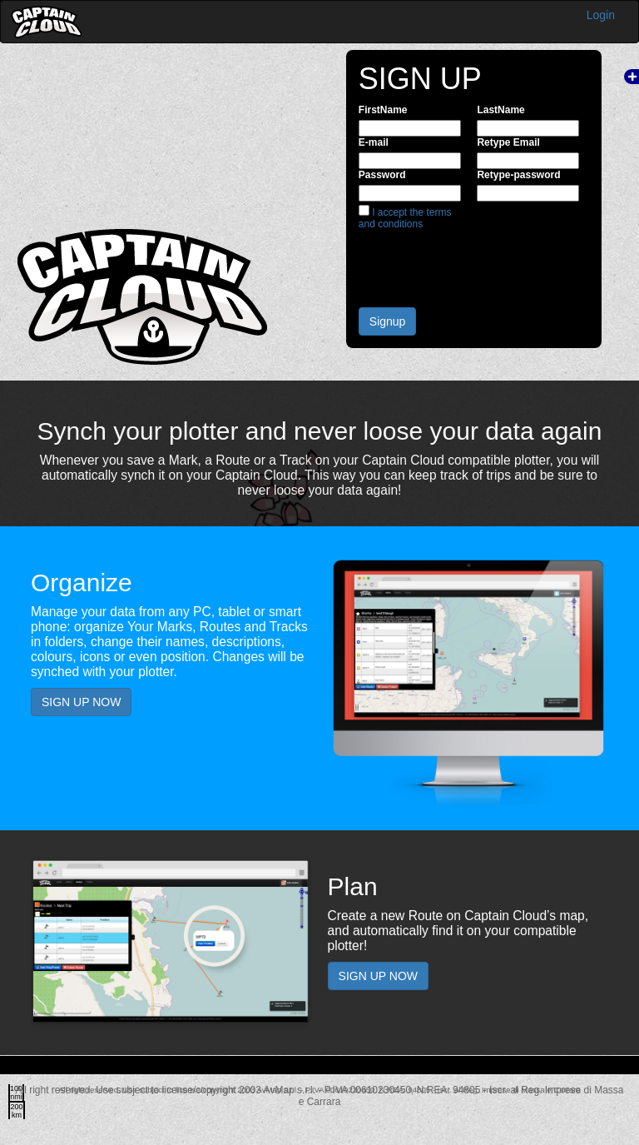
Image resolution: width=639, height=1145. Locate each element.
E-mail (374, 142)
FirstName (383, 110)
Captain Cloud (46, 21)
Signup (387, 321)
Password (382, 175)
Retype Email (508, 142)
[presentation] (485, 262)
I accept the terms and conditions (405, 218)
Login (601, 15)
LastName (500, 110)
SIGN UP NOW (81, 702)
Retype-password (518, 175)
